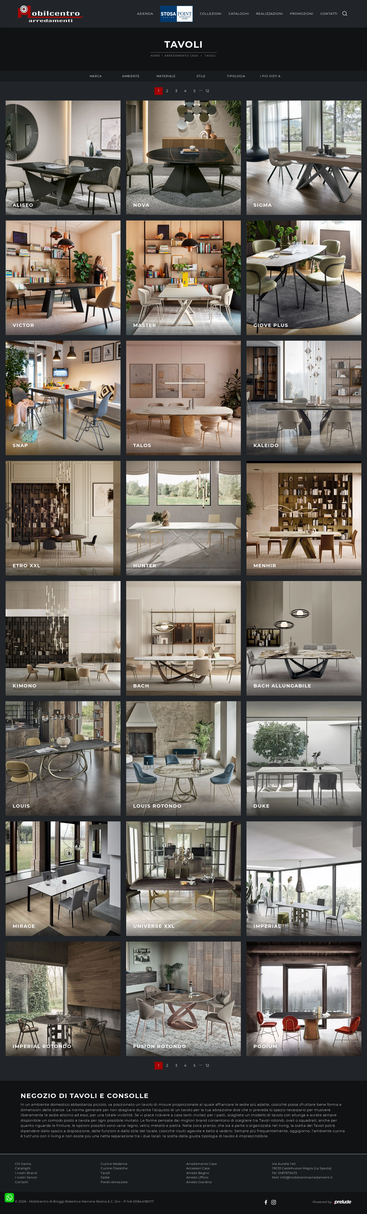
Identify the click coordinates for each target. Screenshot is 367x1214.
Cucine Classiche (114, 1168)
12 (207, 91)
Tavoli (210, 55)
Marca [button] (96, 76)
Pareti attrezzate (114, 1182)
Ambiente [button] (130, 76)
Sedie (105, 1177)
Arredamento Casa (181, 55)
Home (155, 55)
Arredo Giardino (199, 1182)
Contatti (329, 13)
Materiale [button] (166, 76)
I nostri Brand (26, 1173)
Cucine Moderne (114, 1164)
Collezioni (211, 13)
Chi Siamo (23, 1164)
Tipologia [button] (236, 76)
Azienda (145, 13)
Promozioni (301, 13)
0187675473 (287, 1173)
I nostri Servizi (26, 1177)
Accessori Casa (198, 1168)
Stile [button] (201, 76)
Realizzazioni (269, 13)
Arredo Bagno (197, 1173)
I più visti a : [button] (271, 76)
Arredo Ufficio (197, 1177)
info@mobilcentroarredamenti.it (306, 1177)
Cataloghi (239, 13)
